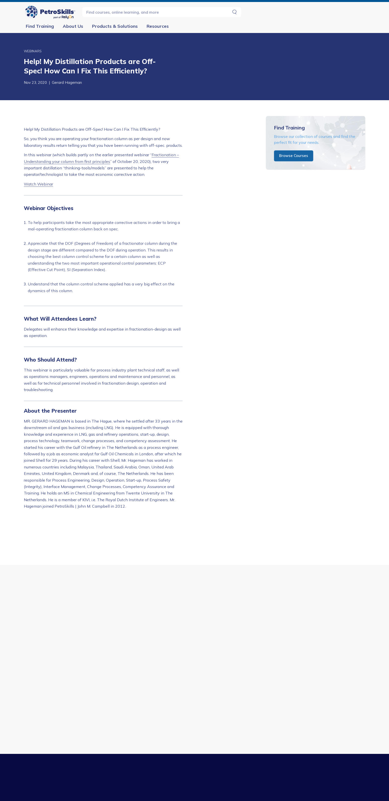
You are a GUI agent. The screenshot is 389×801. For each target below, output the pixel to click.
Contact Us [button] (309, 775)
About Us (73, 26)
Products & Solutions (115, 26)
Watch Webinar (38, 184)
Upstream (37, 782)
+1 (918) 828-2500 (309, 793)
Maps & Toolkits (155, 790)
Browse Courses (293, 155)
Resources (158, 26)
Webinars (33, 51)
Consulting (150, 782)
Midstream (38, 790)
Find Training (40, 26)
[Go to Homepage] (51, 12)
